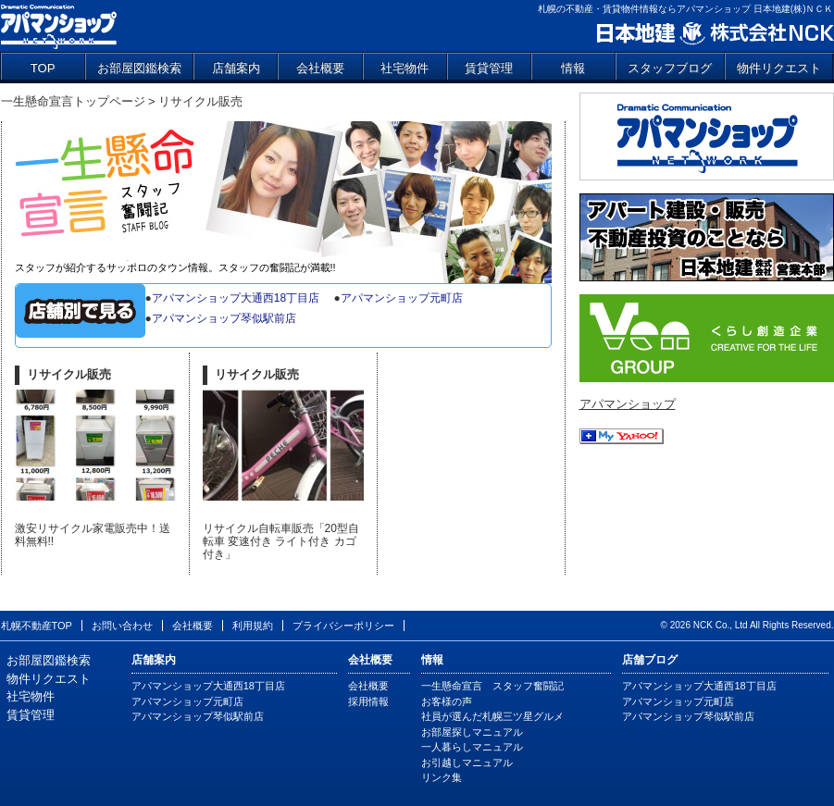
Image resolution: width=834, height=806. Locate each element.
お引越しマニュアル (467, 762)
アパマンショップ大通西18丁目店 (235, 297)
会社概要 (320, 68)
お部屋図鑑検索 (139, 68)
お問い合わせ (122, 625)
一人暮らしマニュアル (472, 746)
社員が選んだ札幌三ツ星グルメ (492, 716)
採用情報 (368, 701)
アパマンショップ (59, 26)
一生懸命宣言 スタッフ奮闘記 (283, 190)
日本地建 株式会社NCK (714, 33)
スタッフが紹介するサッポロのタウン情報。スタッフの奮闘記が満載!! (175, 267)
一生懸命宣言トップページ (73, 101)
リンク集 (441, 777)
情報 (573, 68)
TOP (43, 68)
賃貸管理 (489, 68)
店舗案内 (236, 68)
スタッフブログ (670, 68)
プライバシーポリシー (343, 625)
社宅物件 (404, 68)
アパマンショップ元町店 (402, 297)
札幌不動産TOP (36, 625)
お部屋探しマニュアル (472, 732)
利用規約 (252, 625)
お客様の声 (446, 701)
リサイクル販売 (69, 374)
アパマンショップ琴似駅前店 (224, 318)
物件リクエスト (779, 68)
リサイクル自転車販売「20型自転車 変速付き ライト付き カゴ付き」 (281, 542)
